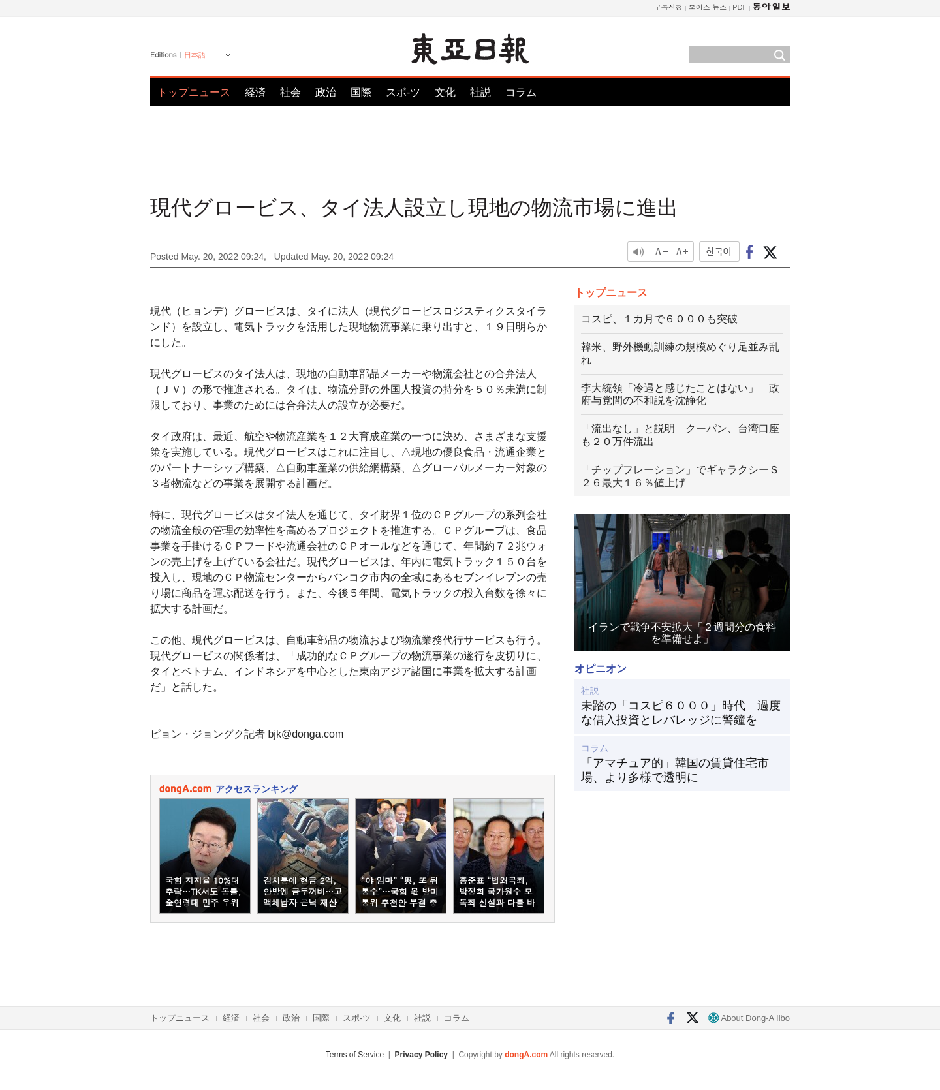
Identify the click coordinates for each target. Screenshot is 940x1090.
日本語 (195, 55)
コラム (521, 92)
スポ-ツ (403, 92)
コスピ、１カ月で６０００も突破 (659, 318)
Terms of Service (355, 1054)
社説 (480, 92)
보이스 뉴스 (708, 7)
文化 (445, 92)
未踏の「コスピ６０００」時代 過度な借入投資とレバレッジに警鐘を (681, 712)
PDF (739, 7)
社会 (290, 92)
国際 (361, 92)
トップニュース (193, 92)
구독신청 (668, 7)
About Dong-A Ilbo (749, 1018)
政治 (325, 92)
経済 (255, 92)
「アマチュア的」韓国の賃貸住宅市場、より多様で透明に (675, 770)
